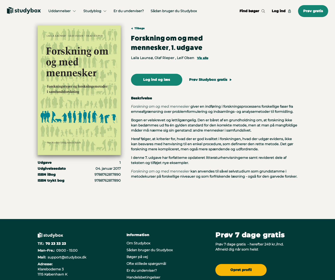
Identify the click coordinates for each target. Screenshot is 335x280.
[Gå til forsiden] (24, 11)
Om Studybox (138, 243)
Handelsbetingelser (143, 277)
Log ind (281, 11)
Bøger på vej (137, 257)
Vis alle (202, 58)
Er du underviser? (128, 11)
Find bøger (252, 11)
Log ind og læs (156, 80)
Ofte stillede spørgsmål (146, 264)
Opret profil (241, 270)
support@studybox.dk (67, 257)
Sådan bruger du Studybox (174, 11)
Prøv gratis (313, 11)
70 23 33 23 (56, 244)
